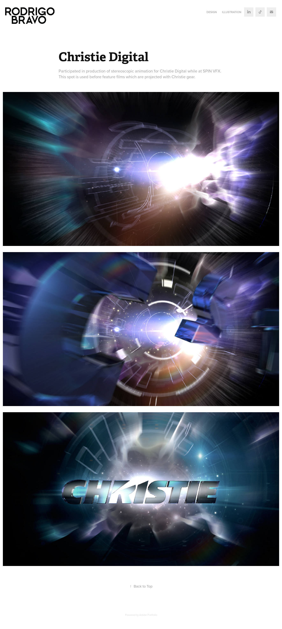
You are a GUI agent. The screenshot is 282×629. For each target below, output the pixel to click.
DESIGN (212, 12)
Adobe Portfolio (148, 615)
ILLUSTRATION (231, 12)
